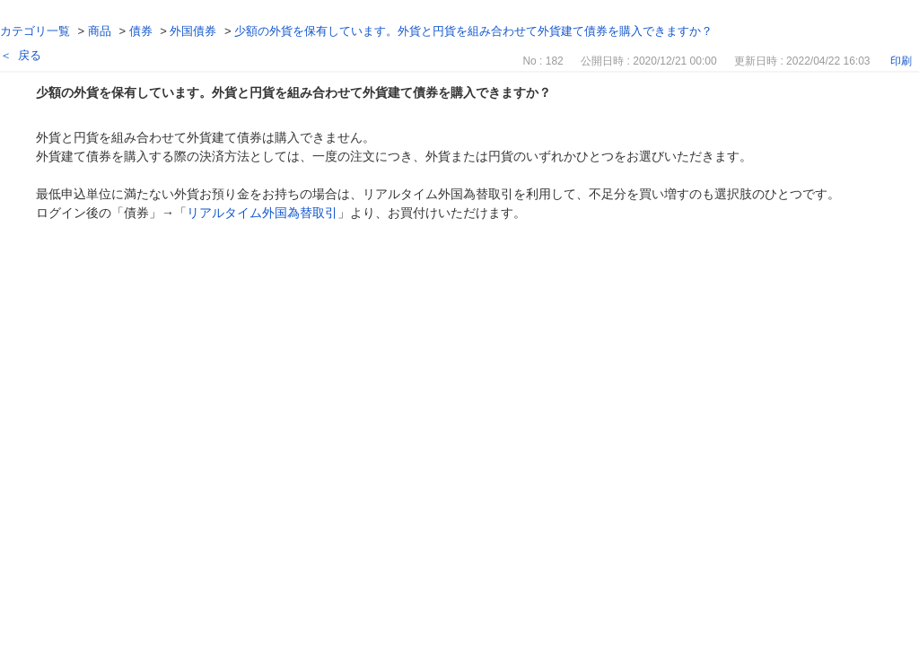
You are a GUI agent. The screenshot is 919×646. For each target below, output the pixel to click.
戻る (29, 55)
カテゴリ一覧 (35, 31)
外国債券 (193, 31)
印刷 (901, 61)
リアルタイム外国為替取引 (262, 212)
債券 (141, 31)
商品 (99, 31)
